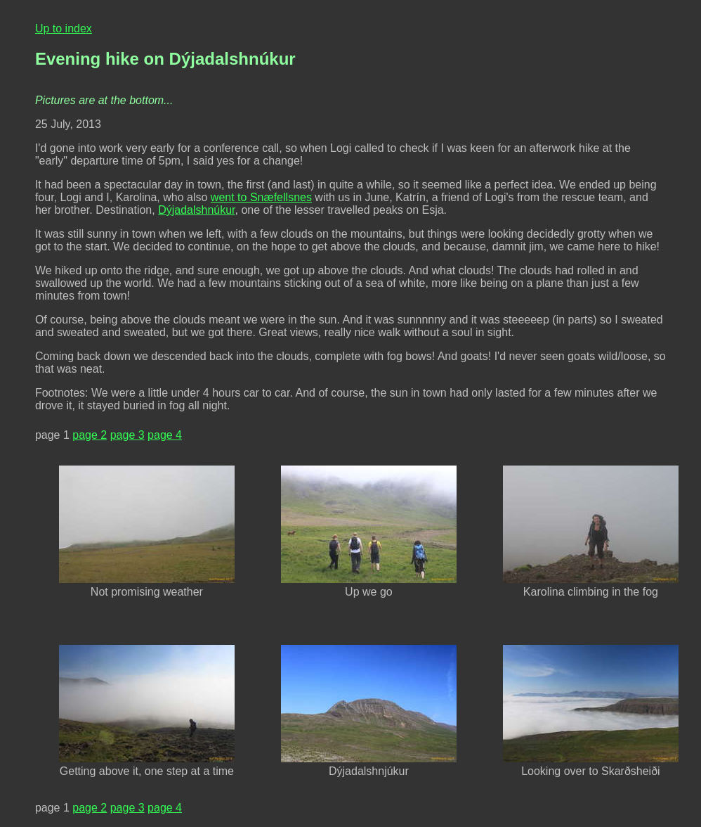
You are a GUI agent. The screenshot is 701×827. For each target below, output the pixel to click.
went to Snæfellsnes (261, 197)
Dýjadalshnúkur (196, 210)
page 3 (127, 435)
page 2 (89, 435)
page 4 (165, 435)
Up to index (63, 28)
